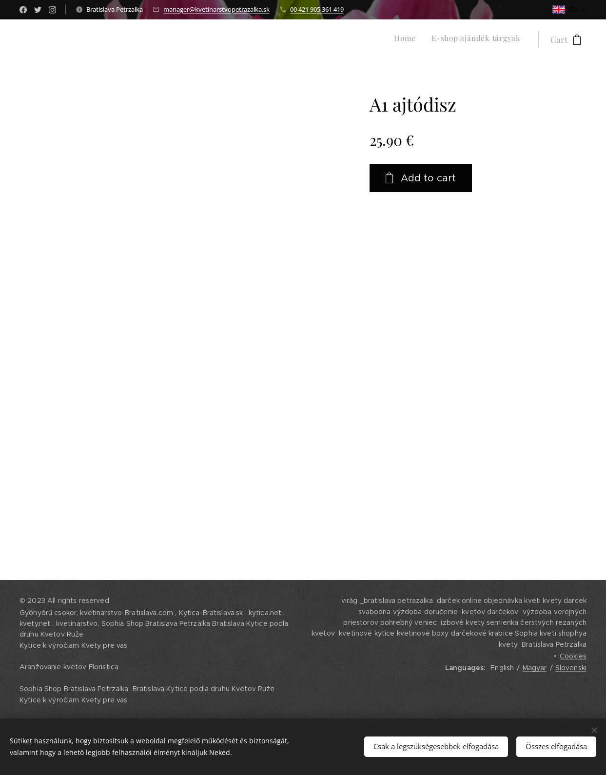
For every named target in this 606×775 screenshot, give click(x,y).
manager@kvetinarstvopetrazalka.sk (216, 9)
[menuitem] (508, 39)
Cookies (573, 656)
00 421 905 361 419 (317, 9)
